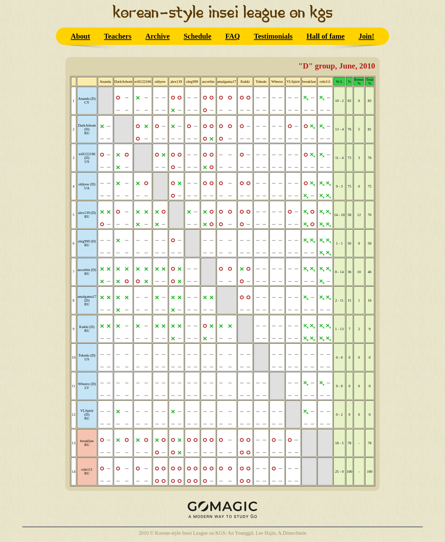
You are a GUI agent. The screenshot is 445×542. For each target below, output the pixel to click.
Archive (157, 36)
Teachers (117, 36)
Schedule (197, 36)
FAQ (232, 36)
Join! (366, 36)
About (80, 36)
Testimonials (273, 36)
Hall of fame (326, 36)
